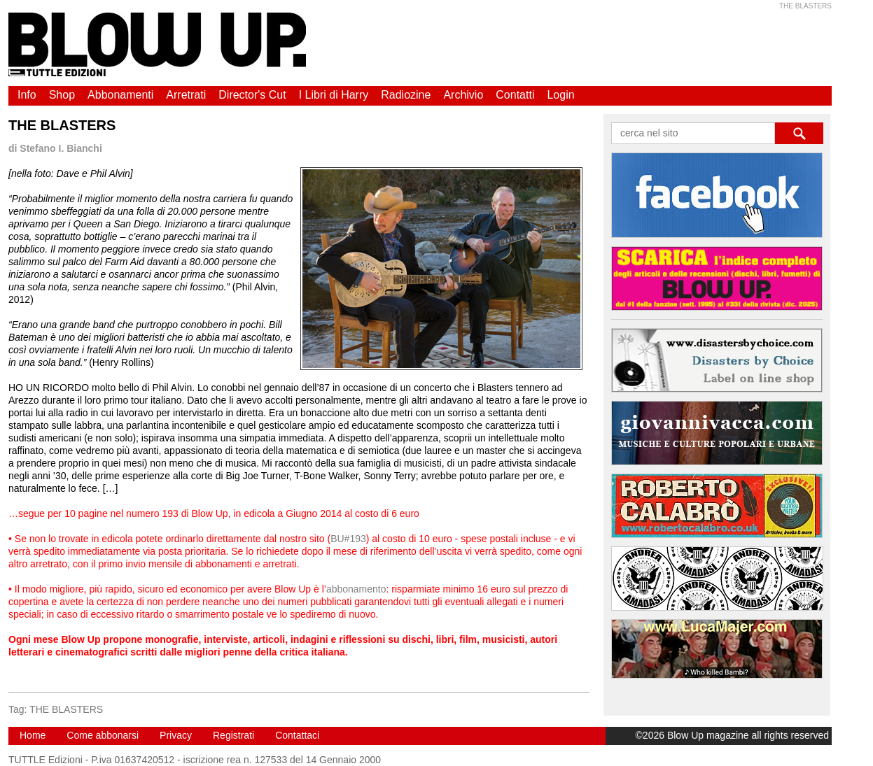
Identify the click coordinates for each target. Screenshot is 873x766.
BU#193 (348, 538)
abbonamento (356, 589)
